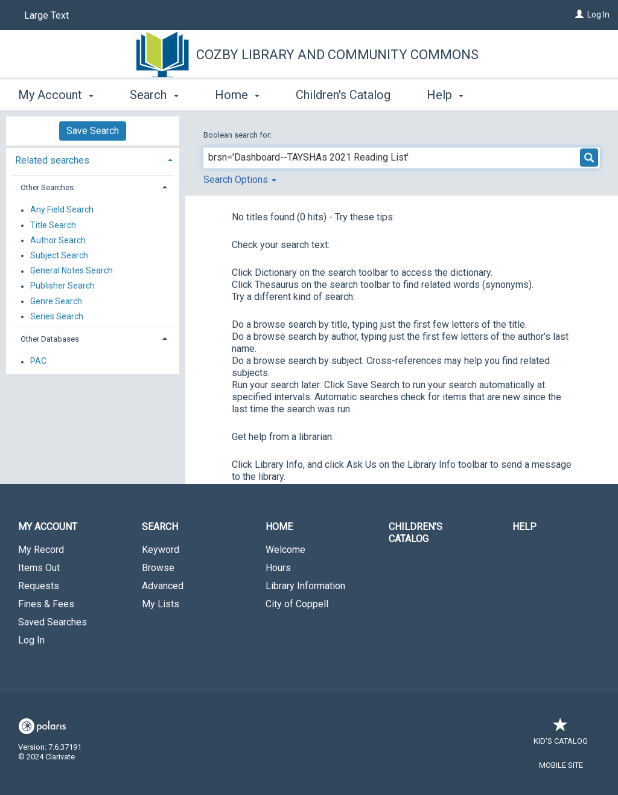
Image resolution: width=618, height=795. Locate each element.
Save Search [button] (92, 130)
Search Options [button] (239, 179)
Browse (158, 567)
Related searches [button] (52, 160)
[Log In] (579, 14)
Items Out (39, 567)
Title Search (53, 225)
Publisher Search (62, 286)
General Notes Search (71, 271)
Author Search (58, 240)
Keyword (160, 549)
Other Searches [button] (47, 187)
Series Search (56, 316)
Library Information (305, 586)
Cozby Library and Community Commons (337, 54)
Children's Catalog (343, 95)
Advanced (162, 586)
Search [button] (154, 95)
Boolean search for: (238, 134)
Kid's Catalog (561, 735)
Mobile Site (561, 765)
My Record (41, 549)
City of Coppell (297, 604)
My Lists (160, 604)
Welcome (285, 549)
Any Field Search (62, 210)
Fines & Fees (46, 604)
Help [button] (445, 95)
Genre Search (56, 301)
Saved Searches (52, 622)
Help (524, 526)
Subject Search (59, 255)
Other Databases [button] (50, 338)
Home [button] (237, 95)
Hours (278, 567)
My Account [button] (56, 95)
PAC (38, 361)
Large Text (46, 15)
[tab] (92, 159)
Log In (598, 14)
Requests (38, 586)
